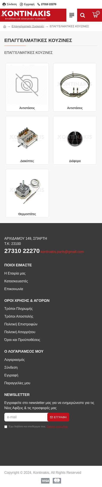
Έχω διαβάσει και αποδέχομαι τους (36, 426)
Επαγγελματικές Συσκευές (28, 26)
